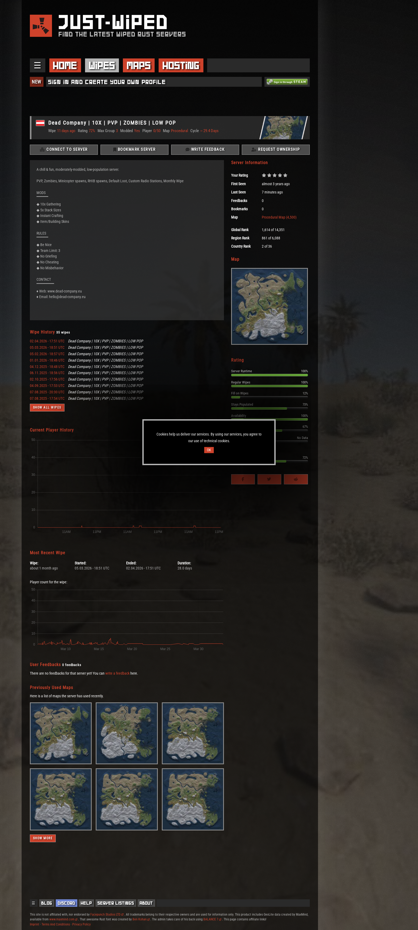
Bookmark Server (134, 149)
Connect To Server (64, 149)
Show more (43, 838)
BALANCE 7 (212, 919)
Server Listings (116, 903)
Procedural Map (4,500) (279, 217)
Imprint (34, 924)
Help (86, 903)
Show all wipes (47, 408)
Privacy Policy (81, 924)
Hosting (181, 65)
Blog (46, 903)
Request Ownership (275, 149)
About (146, 903)
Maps (139, 65)
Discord (66, 903)
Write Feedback (205, 149)
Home (65, 65)
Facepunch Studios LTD (106, 914)
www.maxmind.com (63, 919)
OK (209, 450)
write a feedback (117, 673)
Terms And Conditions (56, 924)
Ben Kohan (141, 919)
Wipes (102, 65)
